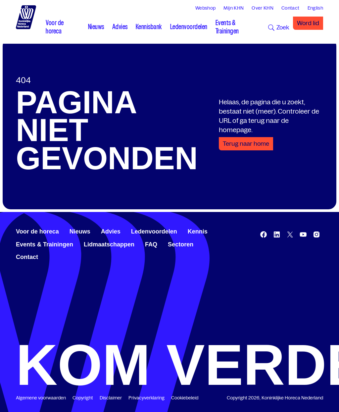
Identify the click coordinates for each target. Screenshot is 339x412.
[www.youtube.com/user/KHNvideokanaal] (303, 234)
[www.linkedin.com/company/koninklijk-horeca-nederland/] (276, 234)
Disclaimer (111, 398)
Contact (27, 257)
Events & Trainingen (44, 244)
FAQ (151, 244)
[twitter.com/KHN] (290, 234)
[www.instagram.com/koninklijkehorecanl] (316, 234)
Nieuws (80, 231)
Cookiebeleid (184, 398)
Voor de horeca (37, 231)
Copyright (83, 398)
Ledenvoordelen (154, 231)
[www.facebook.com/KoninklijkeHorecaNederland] (263, 234)
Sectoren (180, 244)
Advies (111, 231)
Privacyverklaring (146, 398)
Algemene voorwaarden (41, 398)
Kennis (198, 231)
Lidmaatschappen (109, 244)
